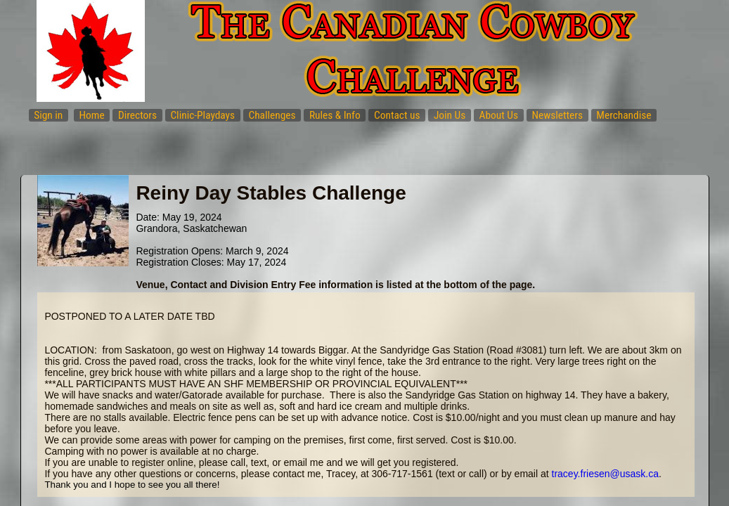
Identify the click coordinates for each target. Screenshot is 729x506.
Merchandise (623, 115)
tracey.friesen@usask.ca (605, 473)
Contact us (397, 115)
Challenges (271, 115)
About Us (498, 115)
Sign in (48, 115)
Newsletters (557, 115)
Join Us (449, 115)
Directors (137, 115)
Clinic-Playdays (202, 115)
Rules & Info (335, 115)
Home (92, 115)
